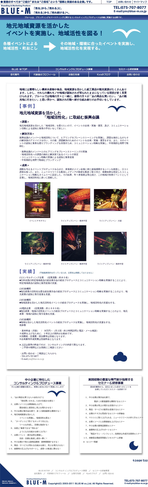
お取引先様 (76, 473)
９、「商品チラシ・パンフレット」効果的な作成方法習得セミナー (112, 434)
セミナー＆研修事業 (101, 471)
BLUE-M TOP (44, 471)
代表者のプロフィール (56, 473)
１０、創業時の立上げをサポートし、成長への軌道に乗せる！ (35, 449)
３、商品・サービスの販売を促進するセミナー (103, 409)
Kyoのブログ (91, 473)
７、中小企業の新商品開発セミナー (99, 426)
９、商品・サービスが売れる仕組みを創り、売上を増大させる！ (37, 445)
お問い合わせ (108, 473)
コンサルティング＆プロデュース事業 (71, 471)
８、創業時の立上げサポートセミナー (100, 430)
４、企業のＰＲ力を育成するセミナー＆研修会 (103, 413)
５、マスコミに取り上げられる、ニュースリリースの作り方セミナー (113, 418)
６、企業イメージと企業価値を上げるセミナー (103, 422)
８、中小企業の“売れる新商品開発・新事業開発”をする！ (34, 442)
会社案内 (38, 473)
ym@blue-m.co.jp (36, 359)
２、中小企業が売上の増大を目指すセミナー (103, 405)
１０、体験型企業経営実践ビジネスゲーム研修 (103, 438)
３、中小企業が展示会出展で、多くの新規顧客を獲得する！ (35, 411)
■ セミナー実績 (90, 442)
